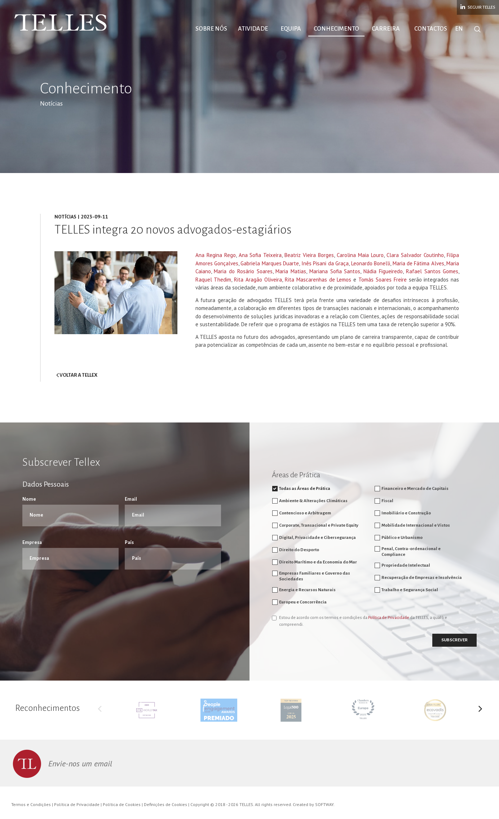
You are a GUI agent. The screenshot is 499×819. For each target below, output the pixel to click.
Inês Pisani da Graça (325, 263)
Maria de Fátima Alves (418, 263)
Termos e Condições (31, 804)
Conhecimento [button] (336, 29)
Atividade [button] (253, 29)
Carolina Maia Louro (360, 255)
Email (131, 499)
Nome (29, 499)
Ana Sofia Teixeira (260, 255)
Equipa (291, 29)
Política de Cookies (122, 804)
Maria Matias (290, 271)
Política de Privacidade (388, 617)
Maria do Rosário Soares (243, 271)
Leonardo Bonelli (370, 263)
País (129, 542)
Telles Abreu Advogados (61, 22)
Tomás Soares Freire (382, 279)
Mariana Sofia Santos (335, 271)
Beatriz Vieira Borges (309, 255)
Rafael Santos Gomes (432, 271)
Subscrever (454, 640)
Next (480, 710)
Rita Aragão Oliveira (258, 279)
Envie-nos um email (80, 763)
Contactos (430, 29)
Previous (99, 710)
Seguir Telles (477, 7)
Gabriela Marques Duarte (269, 263)
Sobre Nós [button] (211, 29)
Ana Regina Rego (215, 255)
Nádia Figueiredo (383, 271)
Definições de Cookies (165, 804)
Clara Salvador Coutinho (415, 255)
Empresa (32, 542)
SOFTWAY (324, 804)
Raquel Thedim (213, 279)
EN (459, 29)
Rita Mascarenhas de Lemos (318, 279)
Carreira (386, 29)
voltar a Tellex (76, 374)
